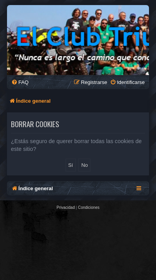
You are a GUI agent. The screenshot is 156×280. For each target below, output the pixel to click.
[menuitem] (19, 82)
